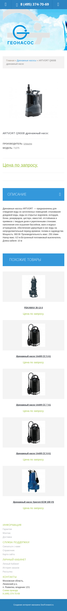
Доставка (7, 537)
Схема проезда (10, 590)
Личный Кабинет (11, 564)
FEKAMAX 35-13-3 (33, 307)
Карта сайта (9, 554)
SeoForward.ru (47, 605)
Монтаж (7, 533)
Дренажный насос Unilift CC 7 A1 (33, 405)
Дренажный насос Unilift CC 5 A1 (33, 356)
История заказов (11, 568)
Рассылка (7, 571)
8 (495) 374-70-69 (34, 4)
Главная (10, 60)
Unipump (27, 144)
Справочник (8, 550)
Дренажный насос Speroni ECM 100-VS (33, 502)
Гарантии (7, 529)
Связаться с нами (11, 546)
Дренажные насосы (26, 60)
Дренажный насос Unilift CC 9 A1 (33, 453)
